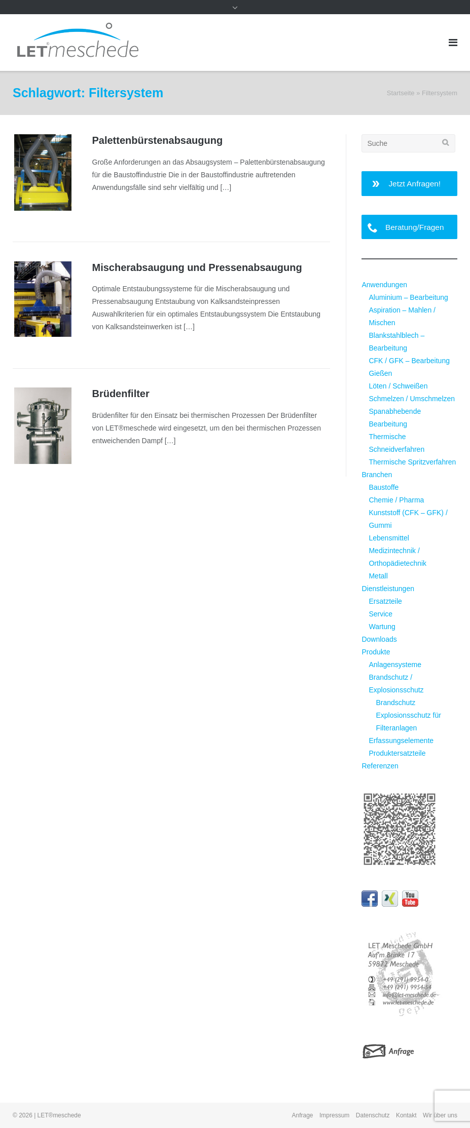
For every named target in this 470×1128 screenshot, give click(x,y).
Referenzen (379, 766)
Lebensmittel (389, 538)
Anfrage (302, 1115)
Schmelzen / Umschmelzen (412, 399)
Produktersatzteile (397, 753)
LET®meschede (59, 1115)
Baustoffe (384, 487)
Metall (378, 576)
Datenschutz (373, 1115)
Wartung (382, 627)
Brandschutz (395, 702)
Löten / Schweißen (398, 386)
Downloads (378, 639)
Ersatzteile (385, 601)
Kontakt (406, 1115)
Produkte (375, 652)
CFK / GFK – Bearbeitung (409, 361)
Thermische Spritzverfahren (412, 462)
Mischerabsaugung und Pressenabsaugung (197, 267)
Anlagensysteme (395, 664)
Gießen (380, 373)
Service (380, 614)
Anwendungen (384, 285)
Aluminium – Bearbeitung (408, 297)
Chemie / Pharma (396, 500)
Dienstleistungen (387, 589)
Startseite (401, 93)
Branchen (376, 475)
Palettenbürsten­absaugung (157, 140)
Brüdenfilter (121, 393)
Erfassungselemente (401, 740)
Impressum (334, 1115)
